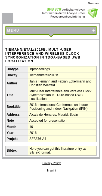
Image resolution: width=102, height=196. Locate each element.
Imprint (51, 170)
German (93, 3)
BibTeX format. (40, 152)
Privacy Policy (51, 163)
